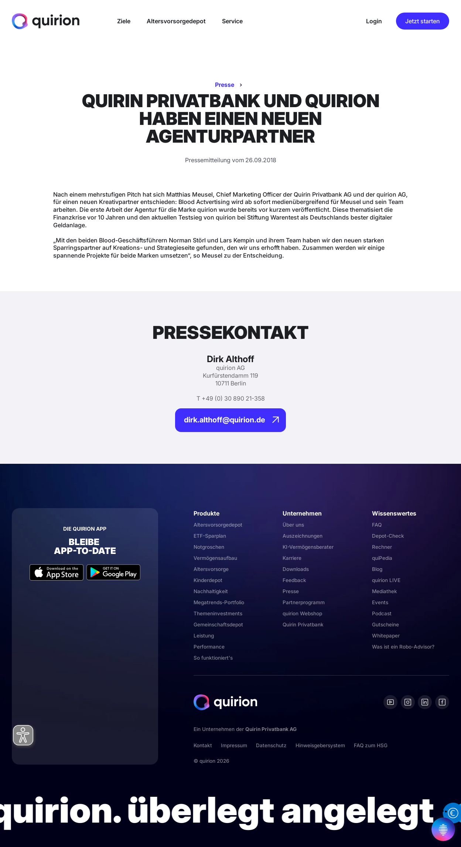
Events (380, 602)
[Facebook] (442, 702)
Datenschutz (271, 745)
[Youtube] (390, 702)
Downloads (296, 569)
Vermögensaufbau (215, 558)
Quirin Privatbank (303, 624)
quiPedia (382, 558)
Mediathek (384, 591)
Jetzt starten (422, 21)
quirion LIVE (386, 580)
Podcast (382, 613)
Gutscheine (385, 624)
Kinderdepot (208, 580)
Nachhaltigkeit (211, 591)
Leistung (204, 636)
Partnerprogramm (304, 602)
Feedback (294, 580)
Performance (209, 647)
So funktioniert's (213, 658)
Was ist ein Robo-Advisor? (403, 647)
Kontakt (203, 745)
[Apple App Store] (56, 572)
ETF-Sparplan (210, 536)
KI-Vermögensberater (308, 547)
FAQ (377, 525)
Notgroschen (209, 547)
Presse (224, 84)
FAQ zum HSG (370, 745)
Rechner (382, 547)
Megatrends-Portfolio (219, 602)
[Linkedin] (425, 702)
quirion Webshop (302, 613)
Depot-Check (388, 536)
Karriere (292, 558)
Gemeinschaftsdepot (218, 624)
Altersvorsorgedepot (218, 525)
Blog (377, 569)
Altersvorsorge (211, 569)
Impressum (234, 745)
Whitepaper (386, 636)
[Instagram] (408, 702)
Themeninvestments (218, 613)
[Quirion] (45, 21)
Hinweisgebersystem (320, 745)
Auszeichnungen (302, 536)
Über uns (293, 525)
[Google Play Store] (113, 572)
